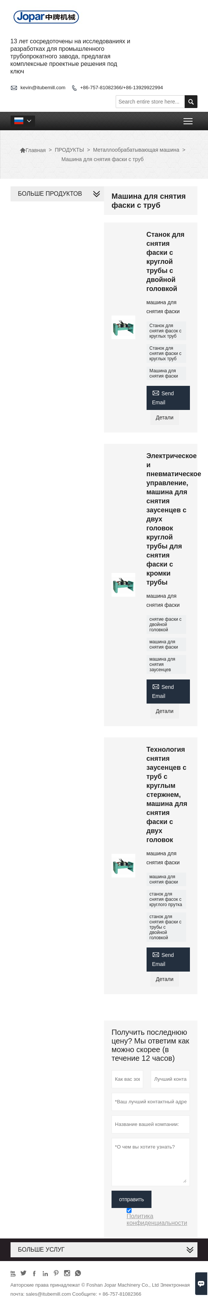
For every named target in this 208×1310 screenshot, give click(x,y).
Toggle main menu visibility (189, 119)
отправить (131, 1199)
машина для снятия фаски (164, 644)
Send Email (163, 396)
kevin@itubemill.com (42, 87)
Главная (33, 150)
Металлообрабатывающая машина (136, 150)
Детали (165, 417)
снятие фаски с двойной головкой (166, 624)
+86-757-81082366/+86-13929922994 (121, 87)
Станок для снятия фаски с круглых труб (166, 353)
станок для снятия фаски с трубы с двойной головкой (166, 927)
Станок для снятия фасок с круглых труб (166, 331)
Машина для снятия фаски (164, 373)
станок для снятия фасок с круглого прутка (166, 899)
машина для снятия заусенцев (162, 664)
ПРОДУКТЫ (69, 150)
